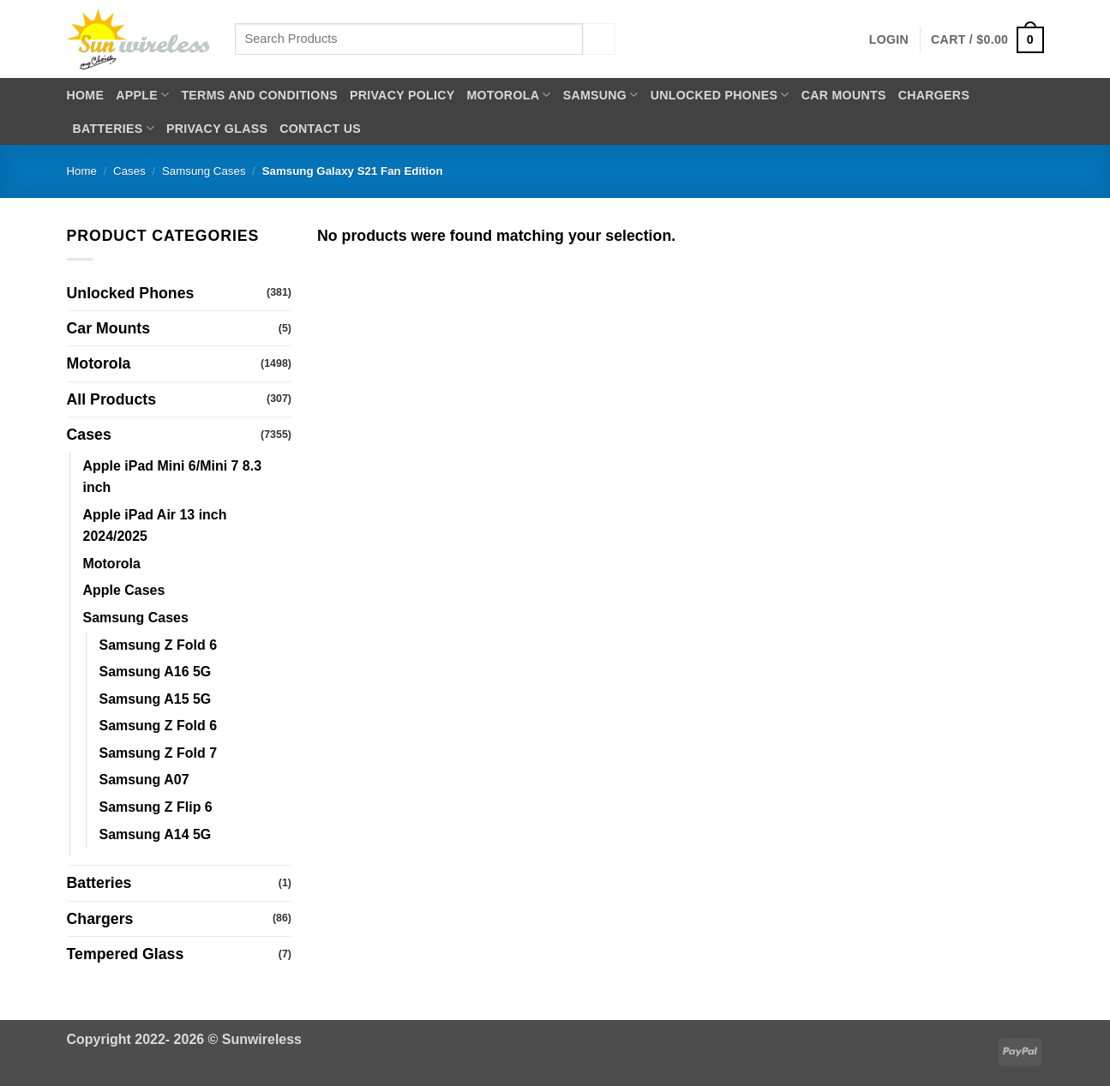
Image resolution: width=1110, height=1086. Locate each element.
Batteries (113, 128)
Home (86, 95)
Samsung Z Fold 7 (158, 753)
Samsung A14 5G (155, 834)
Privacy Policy (402, 95)
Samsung (601, 95)
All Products (112, 399)
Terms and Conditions (259, 95)
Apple (142, 95)
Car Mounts (843, 95)
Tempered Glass (125, 954)
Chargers (933, 95)
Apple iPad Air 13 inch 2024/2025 (155, 525)
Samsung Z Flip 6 (156, 807)
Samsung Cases (204, 171)
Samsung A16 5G (155, 671)
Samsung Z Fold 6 (158, 645)
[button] (889, 39)
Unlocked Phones (720, 95)
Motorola (508, 95)
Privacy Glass (216, 128)
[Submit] (599, 39)
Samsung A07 (144, 779)
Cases (129, 171)
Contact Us (320, 128)
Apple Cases (124, 590)
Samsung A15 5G (155, 699)
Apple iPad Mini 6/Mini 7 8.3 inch (172, 477)
